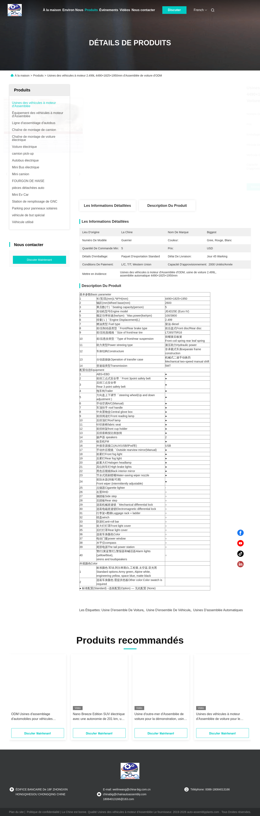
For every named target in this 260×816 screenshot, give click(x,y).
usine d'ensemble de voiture (123, 610)
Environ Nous (72, 10)
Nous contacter (143, 10)
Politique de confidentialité (43, 812)
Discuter (174, 10)
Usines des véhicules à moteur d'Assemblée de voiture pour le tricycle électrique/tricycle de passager (218, 716)
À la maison (52, 10)
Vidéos (125, 10)
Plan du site (16, 812)
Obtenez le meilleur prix (186, 186)
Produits (91, 10)
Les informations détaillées (107, 206)
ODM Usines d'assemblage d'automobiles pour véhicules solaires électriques (32, 716)
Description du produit (167, 206)
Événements (108, 10)
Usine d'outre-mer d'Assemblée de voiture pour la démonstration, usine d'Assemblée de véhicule (160, 716)
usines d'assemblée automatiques (218, 610)
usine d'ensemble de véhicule (168, 610)
